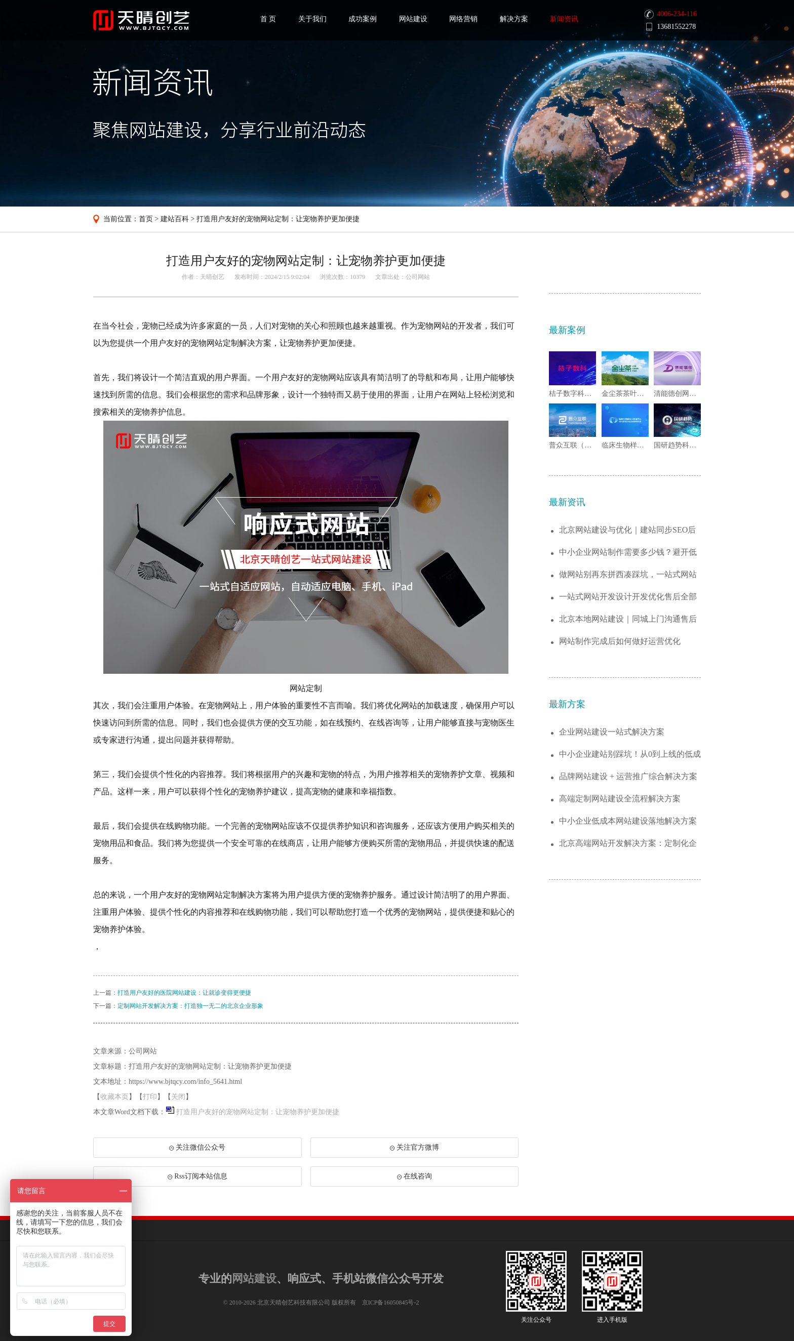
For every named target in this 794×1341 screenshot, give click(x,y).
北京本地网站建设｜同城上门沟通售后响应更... (628, 619)
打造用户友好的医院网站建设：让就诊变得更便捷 (184, 992)
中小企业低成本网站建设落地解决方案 (628, 821)
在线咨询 (414, 1176)
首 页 (268, 19)
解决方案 (514, 19)
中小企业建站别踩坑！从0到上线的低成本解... (630, 754)
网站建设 (413, 19)
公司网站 (418, 276)
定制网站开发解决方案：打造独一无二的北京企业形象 (190, 1005)
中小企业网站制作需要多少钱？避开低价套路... (628, 552)
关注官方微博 (414, 1147)
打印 (150, 1097)
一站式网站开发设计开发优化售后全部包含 (628, 597)
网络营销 (463, 19)
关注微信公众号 (197, 1151)
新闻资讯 (564, 19)
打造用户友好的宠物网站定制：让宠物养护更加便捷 (278, 219)
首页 (146, 219)
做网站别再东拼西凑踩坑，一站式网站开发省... (628, 575)
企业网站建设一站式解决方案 (611, 731)
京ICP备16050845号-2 (390, 1302)
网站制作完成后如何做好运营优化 (620, 641)
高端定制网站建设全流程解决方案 (620, 798)
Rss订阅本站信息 (197, 1176)
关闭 (178, 1097)
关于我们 (312, 19)
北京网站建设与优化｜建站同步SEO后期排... (627, 530)
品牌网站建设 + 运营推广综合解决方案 (628, 776)
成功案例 (362, 19)
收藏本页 (114, 1097)
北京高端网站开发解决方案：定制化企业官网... (628, 843)
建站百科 (175, 219)
